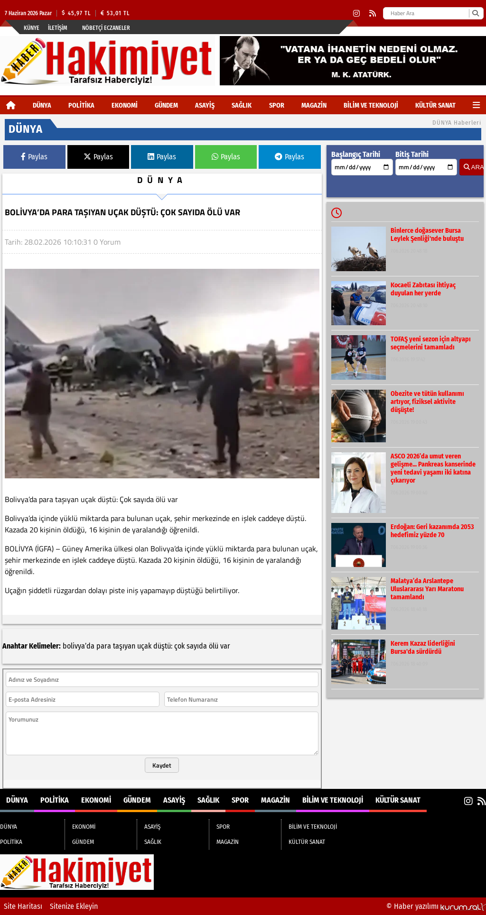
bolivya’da (78, 645)
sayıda (197, 645)
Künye (31, 28)
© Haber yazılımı (436, 906)
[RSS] (372, 13)
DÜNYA (42, 105)
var (225, 645)
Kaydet (161, 765)
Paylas (34, 156)
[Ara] (475, 13)
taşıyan (124, 645)
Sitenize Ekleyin (74, 906)
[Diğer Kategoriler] (476, 105)
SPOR (276, 105)
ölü (213, 645)
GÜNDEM (166, 105)
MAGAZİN (314, 105)
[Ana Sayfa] (11, 105)
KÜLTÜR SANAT (435, 105)
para (103, 645)
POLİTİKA (81, 105)
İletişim (57, 28)
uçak (144, 645)
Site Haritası (23, 906)
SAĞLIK (242, 105)
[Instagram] (356, 13)
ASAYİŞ (205, 105)
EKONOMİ (125, 105)
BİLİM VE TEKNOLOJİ (371, 105)
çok (179, 645)
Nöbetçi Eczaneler (106, 28)
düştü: (162, 645)
